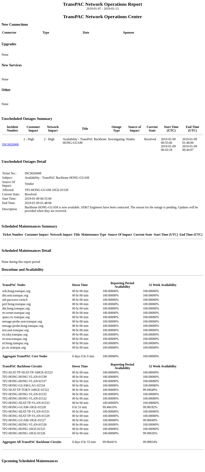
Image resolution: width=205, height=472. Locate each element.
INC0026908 (10, 144)
